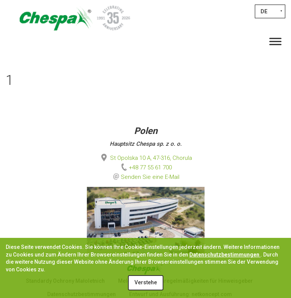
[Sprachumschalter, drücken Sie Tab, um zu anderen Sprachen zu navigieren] (270, 11)
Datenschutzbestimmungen (225, 255)
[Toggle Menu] (275, 41)
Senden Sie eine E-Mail (150, 177)
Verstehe (145, 282)
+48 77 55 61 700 (146, 167)
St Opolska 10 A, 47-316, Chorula (145, 158)
